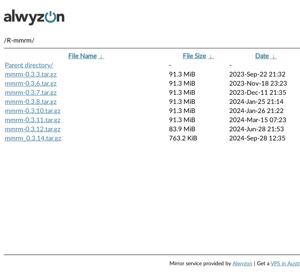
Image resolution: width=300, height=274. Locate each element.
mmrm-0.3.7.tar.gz (31, 92)
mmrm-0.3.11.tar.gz (33, 120)
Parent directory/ (29, 65)
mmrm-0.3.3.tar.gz (31, 74)
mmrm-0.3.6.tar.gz (31, 83)
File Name (82, 56)
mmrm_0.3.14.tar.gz (33, 138)
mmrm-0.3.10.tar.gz (33, 111)
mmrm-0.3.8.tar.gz (31, 102)
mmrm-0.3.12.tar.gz (33, 129)
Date (262, 56)
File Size (194, 56)
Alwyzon (242, 263)
